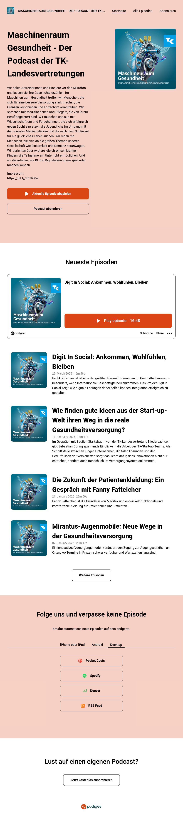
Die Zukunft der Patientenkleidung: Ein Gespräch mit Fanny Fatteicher (108, 484)
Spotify (95, 675)
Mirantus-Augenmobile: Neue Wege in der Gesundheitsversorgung (107, 531)
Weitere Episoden (91, 575)
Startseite (119, 11)
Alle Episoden (142, 11)
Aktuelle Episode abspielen (48, 194)
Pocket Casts (95, 660)
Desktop (116, 644)
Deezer (95, 690)
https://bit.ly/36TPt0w (23, 178)
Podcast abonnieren (48, 208)
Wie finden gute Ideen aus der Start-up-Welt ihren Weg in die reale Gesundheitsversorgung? (109, 420)
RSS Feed (95, 705)
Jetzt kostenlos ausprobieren (91, 780)
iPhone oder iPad (72, 644)
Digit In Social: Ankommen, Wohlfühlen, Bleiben (109, 361)
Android (97, 644)
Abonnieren (168, 11)
